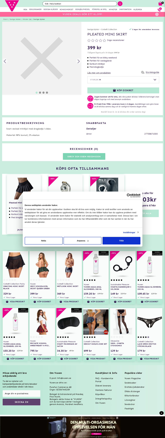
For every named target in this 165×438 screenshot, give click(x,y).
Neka (43, 241)
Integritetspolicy (103, 399)
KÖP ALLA (146, 213)
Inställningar (129, 232)
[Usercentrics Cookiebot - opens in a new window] (128, 195)
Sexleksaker (130, 383)
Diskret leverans (103, 386)
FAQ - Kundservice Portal (104, 380)
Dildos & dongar (132, 391)
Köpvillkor (100, 394)
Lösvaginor (130, 400)
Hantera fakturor (103, 390)
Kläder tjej (27, 19)
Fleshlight (129, 408)
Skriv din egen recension (84, 156)
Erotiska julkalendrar (134, 387)
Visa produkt (15, 301)
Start (5, 19)
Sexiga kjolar (39, 19)
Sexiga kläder (15, 19)
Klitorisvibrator (132, 395)
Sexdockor (130, 404)
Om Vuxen (100, 403)
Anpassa (82, 241)
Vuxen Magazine (133, 378)
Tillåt (121, 241)
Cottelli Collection (109, 29)
